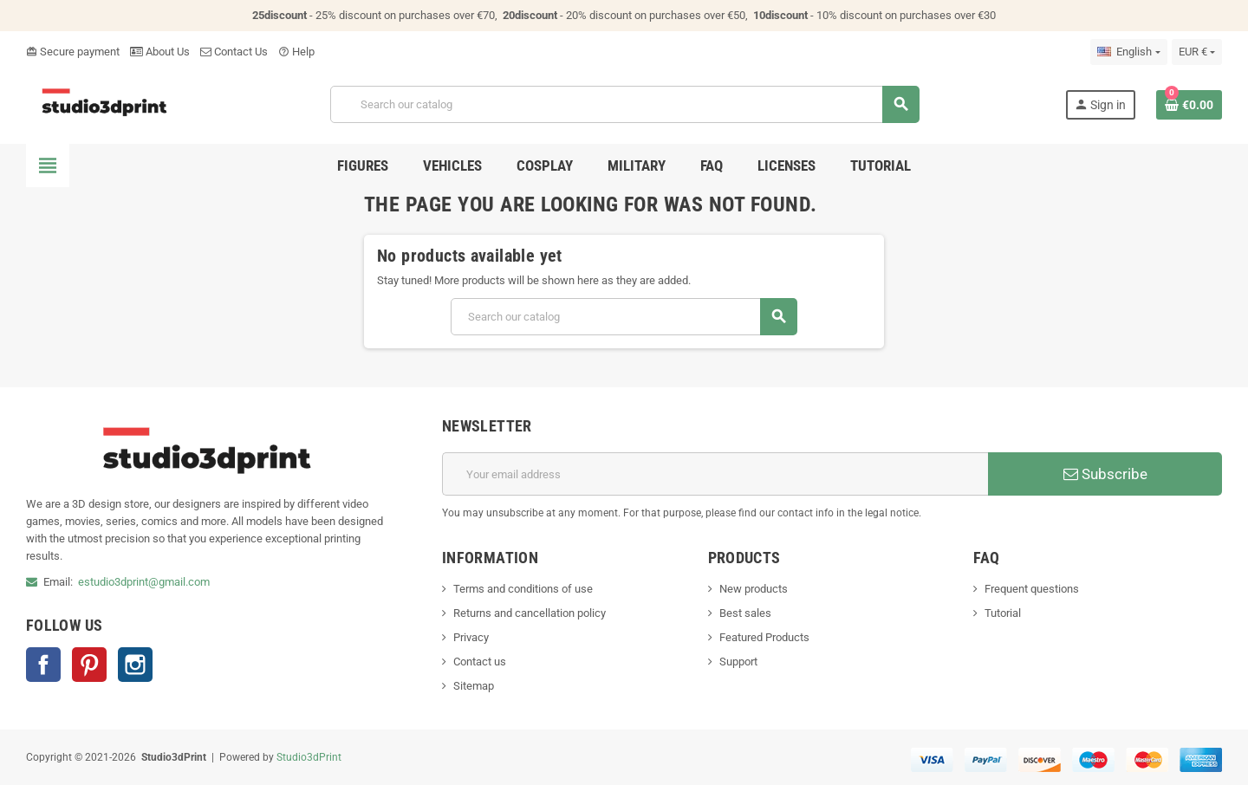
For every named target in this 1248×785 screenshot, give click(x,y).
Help (296, 51)
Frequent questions (1032, 588)
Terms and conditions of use (523, 588)
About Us (160, 51)
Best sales (745, 613)
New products (753, 588)
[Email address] (715, 474)
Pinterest (89, 664)
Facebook (43, 664)
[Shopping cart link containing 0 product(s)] (1189, 105)
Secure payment (73, 51)
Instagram (135, 664)
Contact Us (234, 51)
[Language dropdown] (1128, 52)
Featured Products (764, 637)
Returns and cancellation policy (529, 613)
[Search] (624, 104)
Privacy (471, 637)
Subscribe (1105, 474)
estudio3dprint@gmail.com (144, 581)
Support (738, 661)
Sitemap (473, 685)
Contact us (479, 661)
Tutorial (1003, 613)
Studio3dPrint (308, 757)
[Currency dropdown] (1197, 52)
